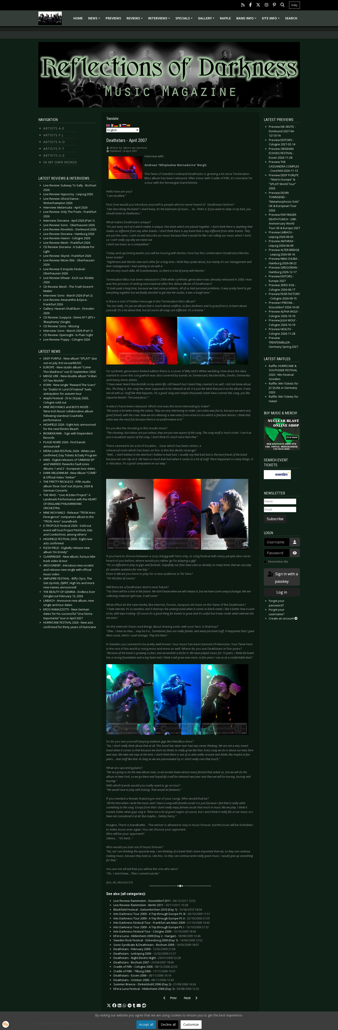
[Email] (280, 510)
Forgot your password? (276, 603)
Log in (281, 592)
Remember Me (278, 561)
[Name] (280, 501)
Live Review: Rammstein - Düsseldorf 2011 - (154, 901)
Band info (247, 19)
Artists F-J (53, 135)
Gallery (207, 19)
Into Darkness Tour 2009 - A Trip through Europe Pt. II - (161, 918)
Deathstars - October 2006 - (143, 980)
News (94, 19)
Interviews (159, 19)
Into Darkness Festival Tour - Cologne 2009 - (154, 931)
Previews (113, 18)
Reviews (135, 19)
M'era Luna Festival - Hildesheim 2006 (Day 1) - (156, 989)
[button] (109, 1006)
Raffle (225, 18)
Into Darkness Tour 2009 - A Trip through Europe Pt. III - (161, 914)
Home (78, 18)
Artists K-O (54, 142)
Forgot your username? (276, 612)
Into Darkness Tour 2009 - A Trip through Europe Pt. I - (161, 927)
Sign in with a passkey (282, 577)
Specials (184, 19)
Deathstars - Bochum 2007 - (143, 962)
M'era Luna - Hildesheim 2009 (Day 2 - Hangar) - (156, 936)
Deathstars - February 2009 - (144, 949)
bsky (294, 5)
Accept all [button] (146, 1024)
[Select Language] (122, 130)
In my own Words (60, 162)
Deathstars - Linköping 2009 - (144, 953)
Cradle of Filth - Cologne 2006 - (145, 967)
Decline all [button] (168, 1024)
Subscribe (275, 518)
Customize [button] (191, 1024)
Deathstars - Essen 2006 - (142, 975)
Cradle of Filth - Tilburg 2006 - (144, 971)
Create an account (283, 618)
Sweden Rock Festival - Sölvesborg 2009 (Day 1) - (157, 940)
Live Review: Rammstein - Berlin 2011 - (150, 905)
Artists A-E (53, 128)
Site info (271, 19)
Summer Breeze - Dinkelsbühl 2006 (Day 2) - (154, 984)
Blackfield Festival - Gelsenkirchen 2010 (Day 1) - (157, 909)
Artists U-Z (54, 155)
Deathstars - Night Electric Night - (147, 958)
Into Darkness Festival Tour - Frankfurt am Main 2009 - (161, 923)
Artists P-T (53, 148)
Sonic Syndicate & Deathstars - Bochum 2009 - (156, 945)
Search (291, 18)
